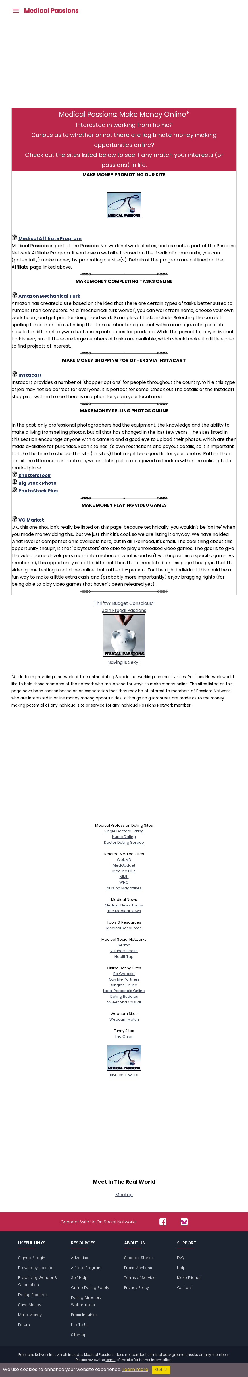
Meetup (124, 1194)
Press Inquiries (84, 1314)
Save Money (29, 1304)
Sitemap (79, 1334)
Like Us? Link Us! (124, 1072)
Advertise (79, 1257)
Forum (24, 1324)
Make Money (30, 1314)
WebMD (124, 859)
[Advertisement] (124, 68)
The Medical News (124, 911)
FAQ (180, 1257)
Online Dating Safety (90, 1287)
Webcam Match (124, 1019)
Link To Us (80, 1324)
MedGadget (124, 865)
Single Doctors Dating (124, 831)
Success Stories (139, 1257)
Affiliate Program (86, 1267)
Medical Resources (124, 928)
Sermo (124, 945)
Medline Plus (124, 871)
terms (111, 1359)
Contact (184, 1287)
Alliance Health (124, 951)
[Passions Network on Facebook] (162, 1221)
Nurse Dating (124, 836)
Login (40, 1257)
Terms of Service (140, 1277)
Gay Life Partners (124, 979)
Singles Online (124, 985)
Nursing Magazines (124, 888)
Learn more (135, 1369)
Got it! (161, 1369)
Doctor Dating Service (124, 842)
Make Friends (189, 1277)
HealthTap (124, 956)
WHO (124, 882)
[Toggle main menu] (16, 11)
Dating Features (33, 1294)
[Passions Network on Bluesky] (184, 1221)
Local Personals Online (124, 990)
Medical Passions (51, 10)
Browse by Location (36, 1267)
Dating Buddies (124, 996)
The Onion (124, 1036)
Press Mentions (138, 1267)
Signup (24, 1257)
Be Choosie (124, 973)
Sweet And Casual (124, 1002)
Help (181, 1267)
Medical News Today (124, 905)
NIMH (124, 876)
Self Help (79, 1277)
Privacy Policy (136, 1287)
